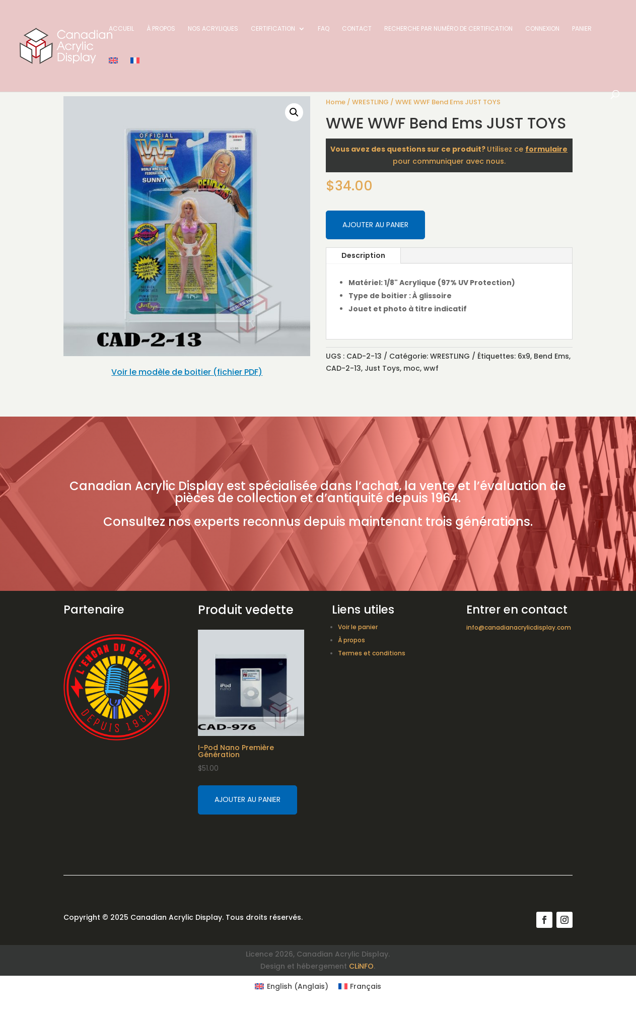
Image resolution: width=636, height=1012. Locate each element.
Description (363, 255)
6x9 (524, 356)
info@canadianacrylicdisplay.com (518, 627)
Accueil (121, 29)
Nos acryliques (213, 29)
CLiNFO (361, 966)
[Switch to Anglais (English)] (291, 986)
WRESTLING (370, 102)
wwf (431, 368)
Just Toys (382, 368)
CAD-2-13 (343, 368)
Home (335, 102)
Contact (357, 29)
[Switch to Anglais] (113, 73)
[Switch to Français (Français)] (360, 986)
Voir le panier (358, 627)
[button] (294, 112)
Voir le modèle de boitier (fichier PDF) (186, 372)
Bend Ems (551, 356)
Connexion (542, 29)
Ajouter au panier (375, 225)
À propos (161, 29)
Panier (582, 29)
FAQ (323, 29)
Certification (273, 29)
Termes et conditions (371, 653)
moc (411, 368)
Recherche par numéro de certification (448, 29)
